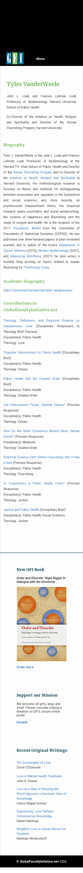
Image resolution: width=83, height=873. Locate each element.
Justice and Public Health (21, 510)
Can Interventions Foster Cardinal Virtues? (34, 405)
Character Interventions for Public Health (32, 352)
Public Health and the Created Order (31, 379)
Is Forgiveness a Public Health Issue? (34, 483)
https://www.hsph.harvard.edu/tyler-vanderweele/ (38, 290)
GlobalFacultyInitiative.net (39, 861)
